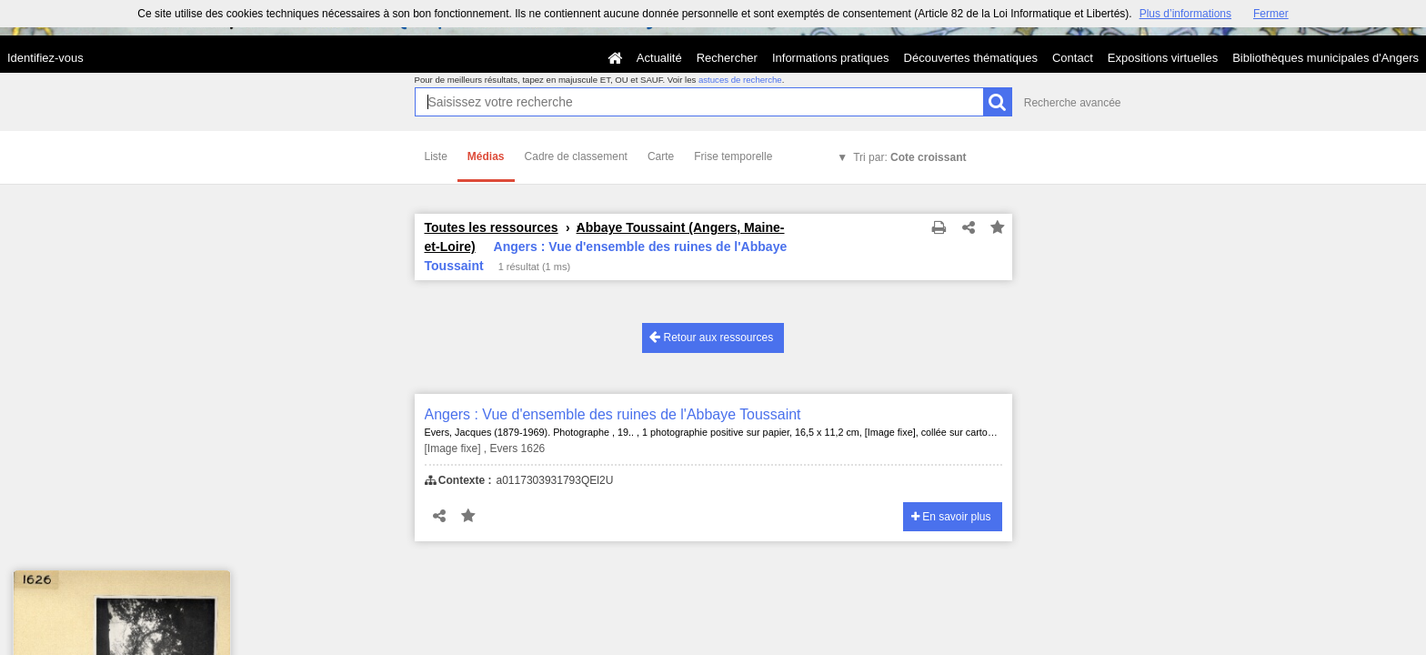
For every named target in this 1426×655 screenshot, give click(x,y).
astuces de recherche (740, 80)
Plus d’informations (1185, 13)
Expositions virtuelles (1163, 58)
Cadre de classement (576, 156)
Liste (436, 156)
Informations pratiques (830, 58)
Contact (1072, 58)
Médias (486, 156)
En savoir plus (951, 516)
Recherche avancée (1072, 102)
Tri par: (909, 157)
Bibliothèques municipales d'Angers (1325, 58)
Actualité (659, 58)
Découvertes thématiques (971, 58)
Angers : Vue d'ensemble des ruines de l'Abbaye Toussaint (613, 414)
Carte (661, 156)
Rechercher (727, 58)
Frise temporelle (733, 156)
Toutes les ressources (491, 227)
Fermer (1271, 13)
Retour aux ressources (711, 337)
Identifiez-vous (45, 58)
